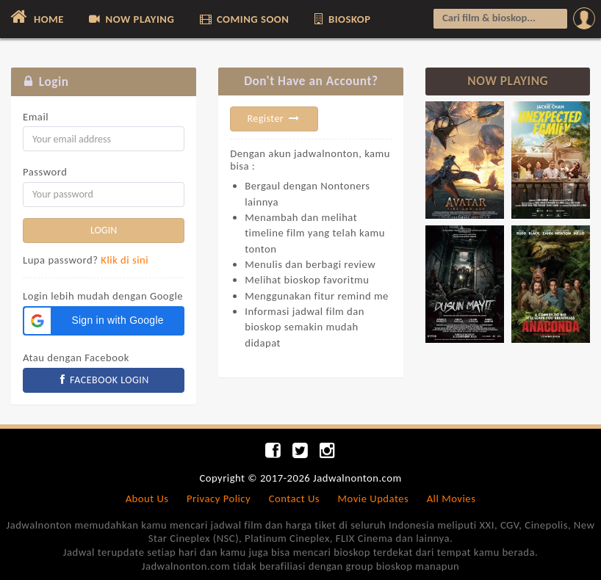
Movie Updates (373, 498)
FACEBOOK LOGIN (103, 380)
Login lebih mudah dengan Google (103, 295)
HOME (35, 17)
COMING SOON (243, 19)
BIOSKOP (341, 19)
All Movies (451, 498)
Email (35, 116)
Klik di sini (124, 260)
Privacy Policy (219, 498)
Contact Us (294, 498)
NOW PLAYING (130, 19)
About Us (147, 498)
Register (274, 118)
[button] (103, 321)
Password (45, 171)
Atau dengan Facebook (76, 357)
